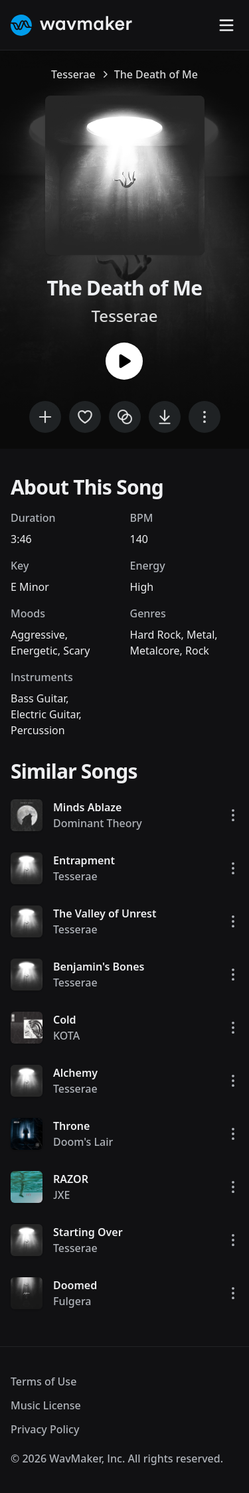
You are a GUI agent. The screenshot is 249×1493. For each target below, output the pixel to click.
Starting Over (88, 1232)
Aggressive (38, 634)
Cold (64, 1019)
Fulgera (72, 1301)
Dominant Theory (97, 823)
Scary (76, 650)
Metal (200, 634)
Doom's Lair (83, 1142)
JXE (61, 1195)
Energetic (34, 650)
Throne (71, 1126)
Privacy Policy (45, 1429)
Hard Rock (155, 634)
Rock (197, 650)
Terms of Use (43, 1381)
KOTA (66, 1035)
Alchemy (75, 1072)
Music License (46, 1405)
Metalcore (155, 650)
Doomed (75, 1285)
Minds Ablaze (87, 807)
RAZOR (70, 1179)
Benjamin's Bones (98, 966)
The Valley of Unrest (105, 913)
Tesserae (73, 74)
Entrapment (84, 860)
